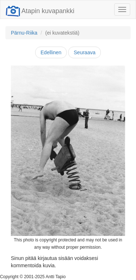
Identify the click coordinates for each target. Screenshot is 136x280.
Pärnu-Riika (24, 33)
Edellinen (51, 52)
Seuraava (84, 52)
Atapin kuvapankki (40, 11)
